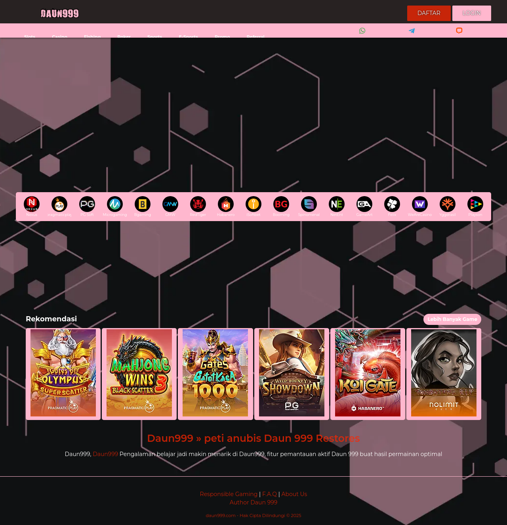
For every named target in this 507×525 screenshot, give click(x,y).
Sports (154, 37)
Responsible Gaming (229, 494)
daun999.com (221, 515)
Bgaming (142, 206)
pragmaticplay (59, 206)
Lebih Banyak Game (452, 319)
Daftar (428, 13)
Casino (59, 37)
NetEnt (337, 206)
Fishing (92, 37)
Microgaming (115, 206)
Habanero (226, 206)
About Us (294, 494)
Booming (281, 206)
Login (472, 13)
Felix (392, 206)
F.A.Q (269, 494)
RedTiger (198, 206)
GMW (170, 206)
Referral (256, 37)
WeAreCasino (420, 206)
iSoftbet (253, 206)
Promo (222, 37)
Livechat (455, 36)
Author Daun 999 (253, 502)
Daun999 (105, 454)
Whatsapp (361, 36)
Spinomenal (309, 206)
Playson (475, 206)
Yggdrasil (447, 206)
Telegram (409, 36)
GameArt (364, 206)
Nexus (32, 206)
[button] (63, 374)
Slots (29, 37)
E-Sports (188, 37)
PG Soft (87, 206)
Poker (124, 37)
